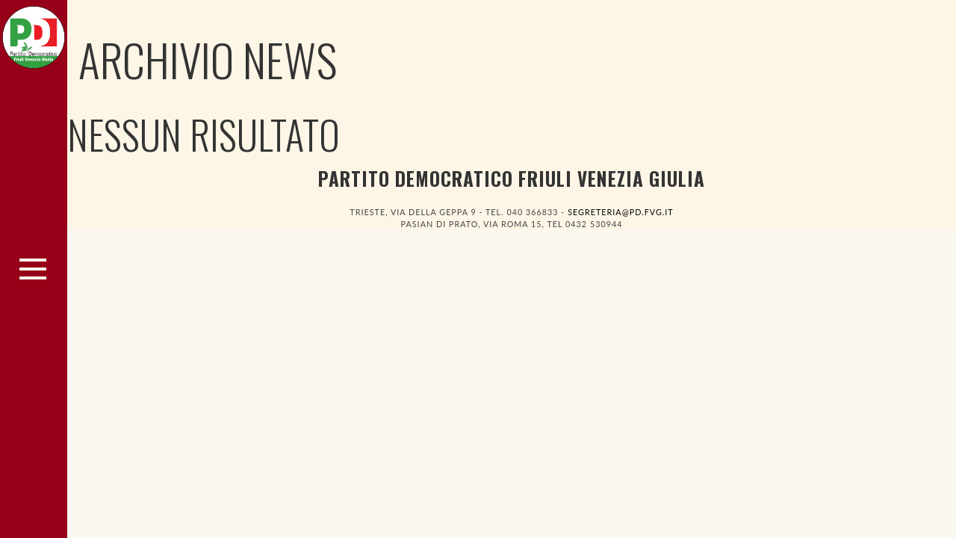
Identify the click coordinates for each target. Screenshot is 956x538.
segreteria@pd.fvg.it (621, 212)
